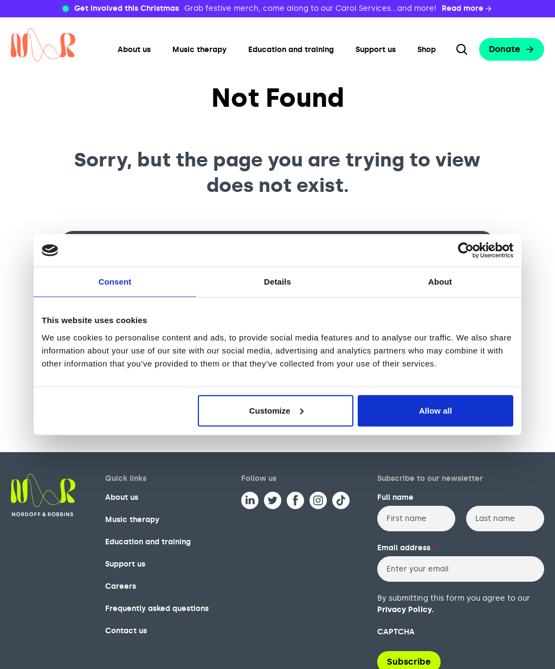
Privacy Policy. (405, 609)
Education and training (291, 49)
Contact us (126, 630)
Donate (511, 49)
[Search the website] (461, 49)
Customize (276, 410)
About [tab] (440, 281)
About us (134, 49)
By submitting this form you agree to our (453, 604)
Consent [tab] (115, 281)
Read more (467, 8)
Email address (406, 547)
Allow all (435, 410)
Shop (426, 49)
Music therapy (199, 49)
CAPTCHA (396, 631)
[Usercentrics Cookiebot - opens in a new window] (465, 250)
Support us (376, 49)
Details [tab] (277, 281)
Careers (120, 586)
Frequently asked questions (157, 608)
